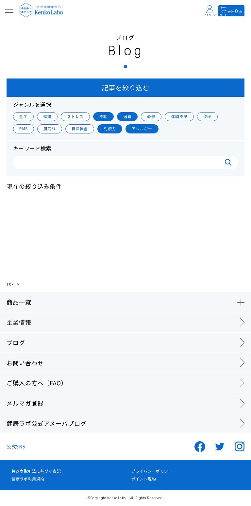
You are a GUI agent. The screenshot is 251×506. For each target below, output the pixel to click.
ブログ (16, 342)
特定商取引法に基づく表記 (36, 471)
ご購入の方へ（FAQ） (37, 382)
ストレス (75, 116)
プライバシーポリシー (152, 471)
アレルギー (142, 128)
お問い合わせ (25, 362)
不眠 (103, 116)
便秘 (207, 116)
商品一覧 (19, 302)
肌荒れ (49, 128)
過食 (127, 116)
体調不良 (179, 116)
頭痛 (47, 116)
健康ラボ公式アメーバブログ (47, 423)
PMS (23, 128)
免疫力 (110, 128)
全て (23, 116)
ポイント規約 (143, 479)
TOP (10, 284)
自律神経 (80, 128)
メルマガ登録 (25, 403)
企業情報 (19, 322)
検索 (228, 162)
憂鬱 (151, 116)
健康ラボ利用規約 (27, 479)
